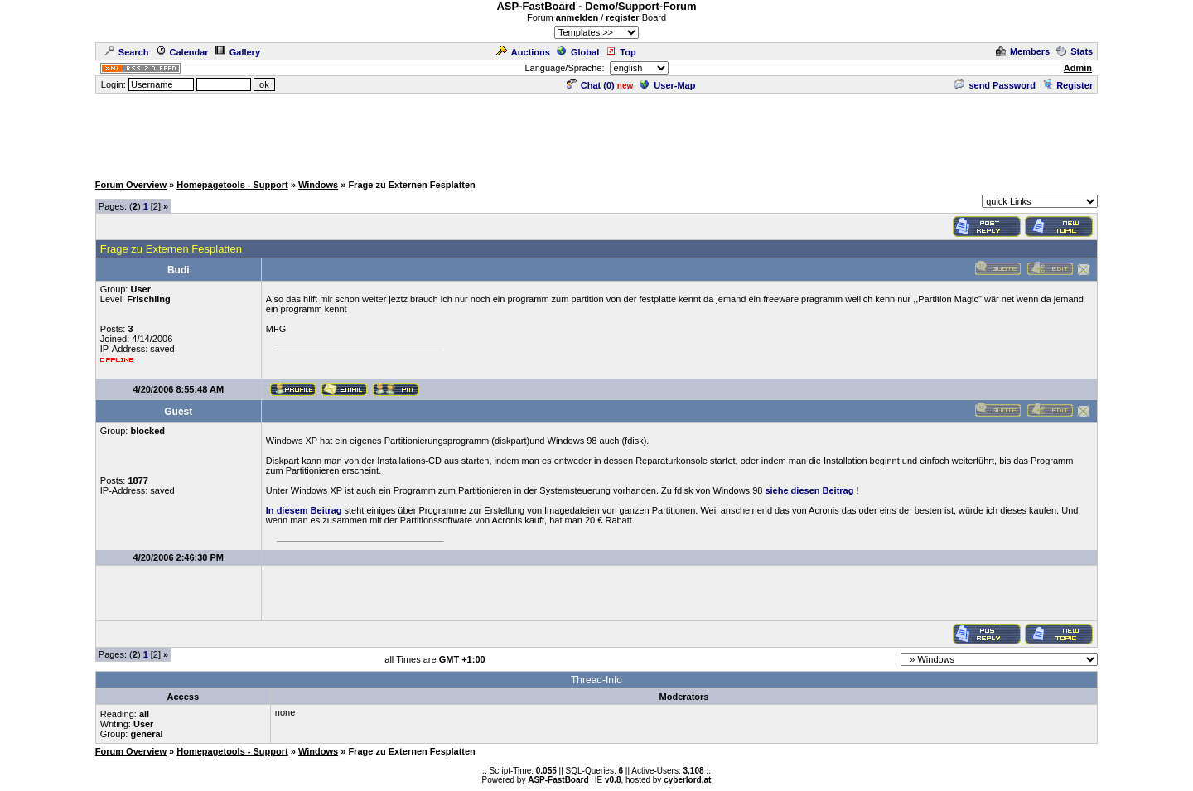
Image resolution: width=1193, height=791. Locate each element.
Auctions (523, 52)
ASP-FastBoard (558, 779)
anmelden (577, 17)
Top (620, 52)
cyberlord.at (687, 779)
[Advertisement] (596, 132)
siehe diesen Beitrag (809, 490)
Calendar (182, 52)
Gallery (237, 52)
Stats (1074, 51)
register (622, 17)
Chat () (591, 85)
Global (578, 52)
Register (1067, 85)
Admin (1078, 68)
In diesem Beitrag (304, 510)
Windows (318, 185)
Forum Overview (131, 185)
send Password (995, 85)
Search (126, 52)
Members (1023, 51)
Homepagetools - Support (231, 185)
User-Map (667, 85)
